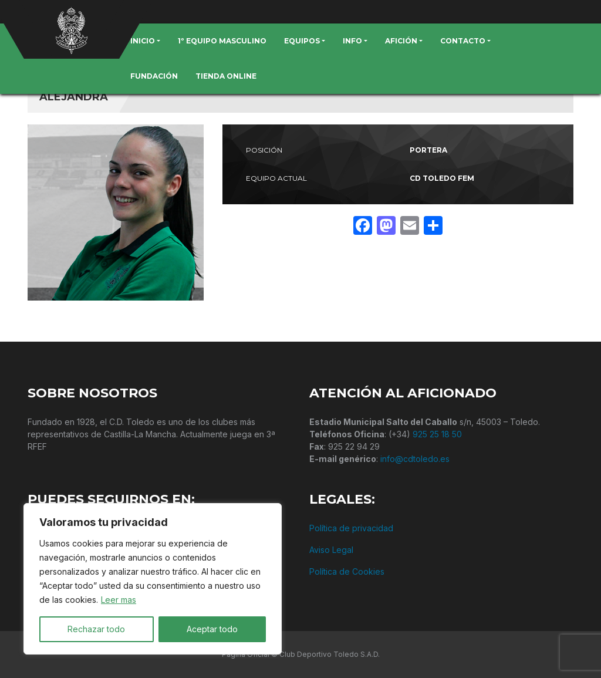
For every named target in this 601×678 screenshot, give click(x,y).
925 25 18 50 (437, 434)
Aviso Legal (331, 550)
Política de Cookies (346, 571)
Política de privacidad (351, 528)
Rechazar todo (96, 629)
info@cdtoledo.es (415, 459)
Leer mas (118, 600)
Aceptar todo (212, 629)
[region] (152, 579)
